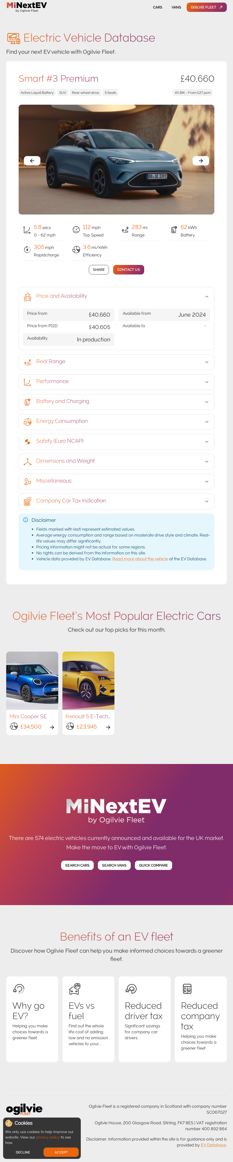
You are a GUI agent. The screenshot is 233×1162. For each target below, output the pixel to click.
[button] (116, 297)
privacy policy (48, 1137)
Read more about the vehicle (140, 558)
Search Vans (114, 865)
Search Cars (77, 865)
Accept (61, 1152)
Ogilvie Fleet (207, 7)
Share (99, 269)
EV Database (213, 1145)
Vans (176, 7)
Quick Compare (153, 865)
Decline (23, 1152)
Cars (157, 7)
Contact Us (128, 269)
